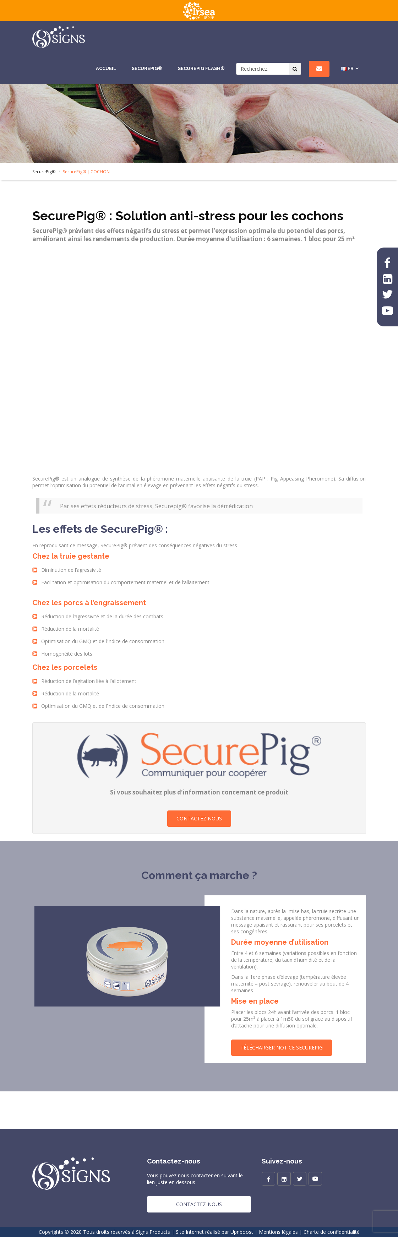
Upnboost (241, 1231)
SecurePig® (147, 68)
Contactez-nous (199, 1204)
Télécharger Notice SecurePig (281, 1047)
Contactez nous (199, 818)
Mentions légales (278, 1231)
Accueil (106, 68)
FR (347, 69)
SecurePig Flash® (201, 68)
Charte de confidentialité (332, 1231)
